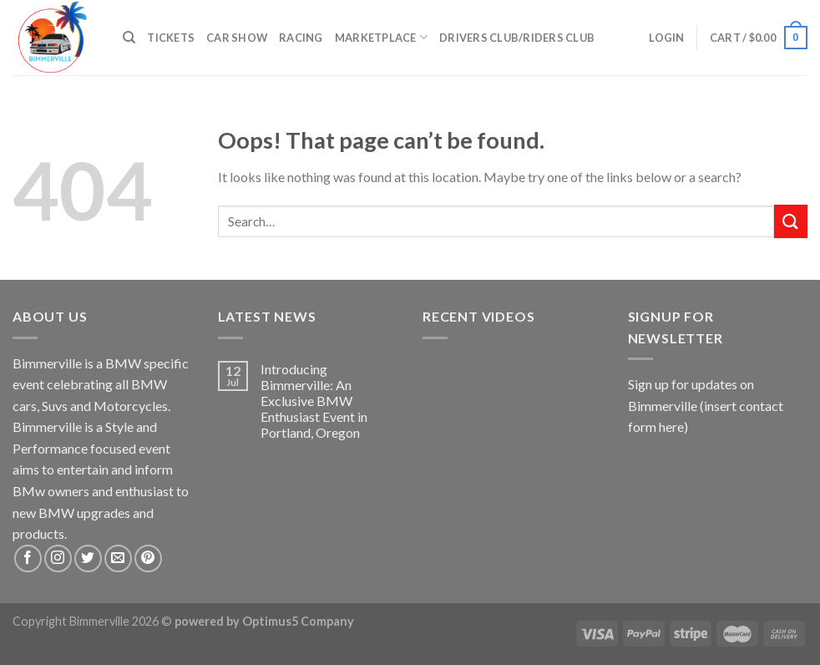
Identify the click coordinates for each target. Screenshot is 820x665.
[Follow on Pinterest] (148, 558)
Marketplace (381, 37)
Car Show (236, 37)
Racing (301, 37)
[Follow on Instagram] (58, 558)
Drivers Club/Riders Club (517, 37)
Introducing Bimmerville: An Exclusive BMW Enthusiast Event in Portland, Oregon (314, 401)
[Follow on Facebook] (28, 558)
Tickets (171, 37)
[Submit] (790, 221)
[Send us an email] (118, 558)
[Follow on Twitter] (88, 558)
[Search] (129, 37)
